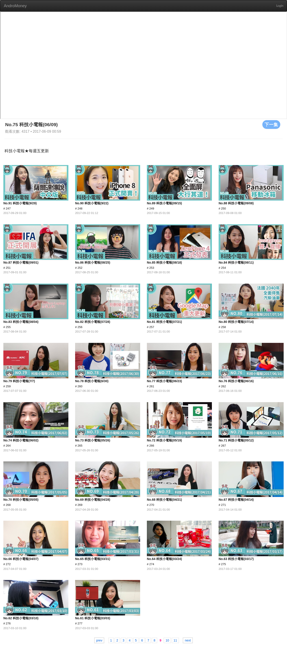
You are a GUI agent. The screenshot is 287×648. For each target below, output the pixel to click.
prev (99, 640)
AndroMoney (15, 6)
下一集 (271, 124)
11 (175, 640)
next (188, 640)
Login (279, 5)
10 (167, 640)
